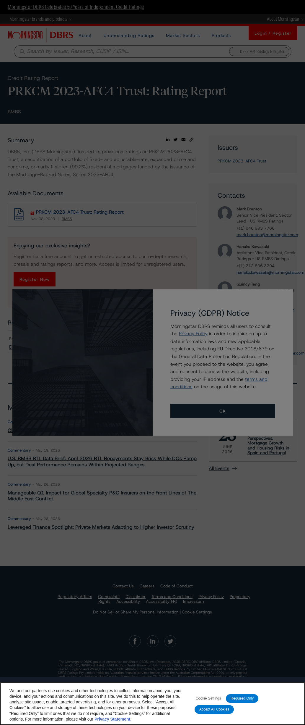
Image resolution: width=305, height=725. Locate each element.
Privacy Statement (112, 719)
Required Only (242, 698)
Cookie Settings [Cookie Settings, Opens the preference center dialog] (208, 698)
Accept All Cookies (214, 709)
